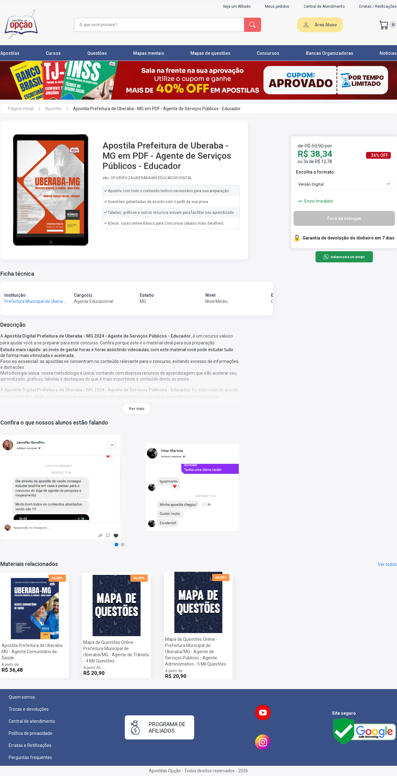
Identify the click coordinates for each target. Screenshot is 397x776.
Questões (97, 53)
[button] (116, 544)
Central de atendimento (32, 721)
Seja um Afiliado (237, 6)
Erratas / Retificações (378, 6)
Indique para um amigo (343, 256)
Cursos (53, 53)
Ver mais (137, 409)
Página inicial (20, 108)
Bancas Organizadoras (329, 53)
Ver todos (387, 564)
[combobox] (158, 25)
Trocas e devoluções (29, 709)
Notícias (388, 53)
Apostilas (10, 53)
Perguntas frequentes (30, 757)
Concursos (268, 53)
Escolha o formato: (315, 172)
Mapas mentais (148, 53)
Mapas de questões (210, 53)
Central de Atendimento (324, 6)
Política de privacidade (30, 733)
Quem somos (22, 697)
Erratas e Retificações (30, 745)
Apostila (53, 108)
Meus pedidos (277, 6)
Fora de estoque (344, 218)
